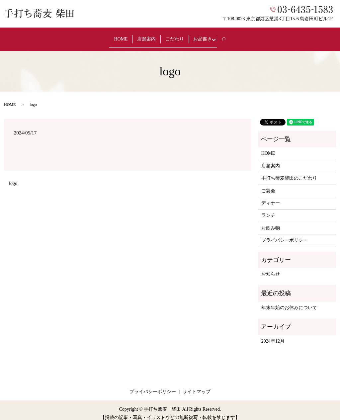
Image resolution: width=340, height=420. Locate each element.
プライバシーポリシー (284, 233)
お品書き (208, 35)
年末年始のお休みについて (289, 301)
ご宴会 (268, 184)
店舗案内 (143, 35)
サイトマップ (197, 385)
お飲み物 (270, 221)
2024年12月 (273, 334)
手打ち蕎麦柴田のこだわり (289, 171)
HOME (113, 35)
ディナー (270, 196)
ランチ (268, 209)
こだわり (175, 35)
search (237, 36)
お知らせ (270, 267)
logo (13, 177)
